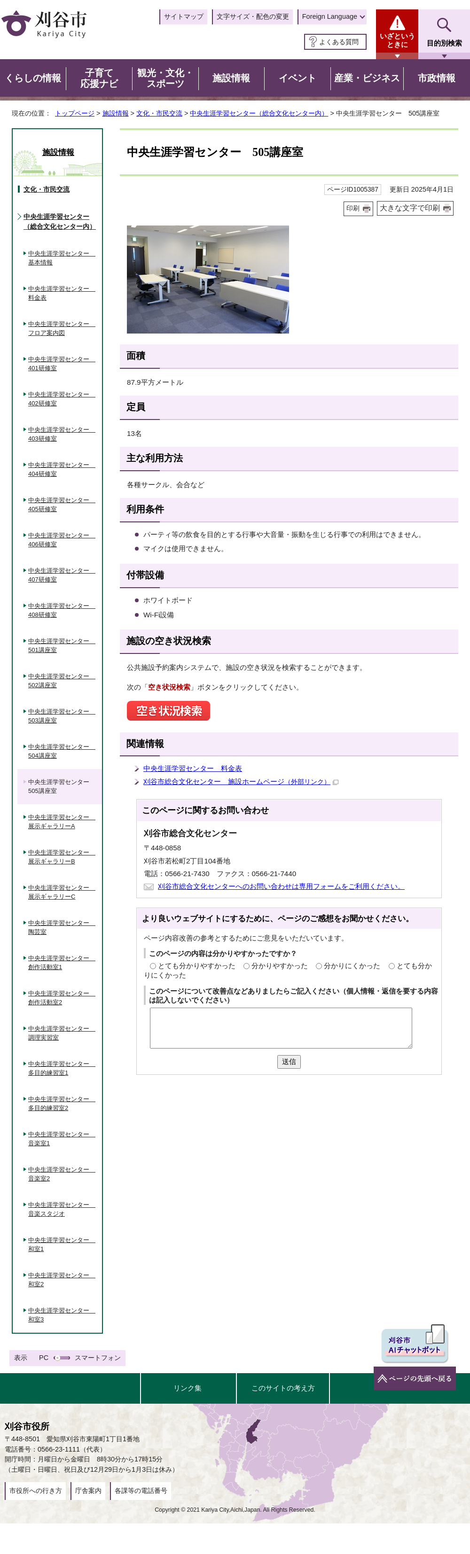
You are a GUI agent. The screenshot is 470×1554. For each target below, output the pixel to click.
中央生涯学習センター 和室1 (61, 1244)
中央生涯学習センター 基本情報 (61, 258)
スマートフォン (98, 1357)
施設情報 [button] (231, 78)
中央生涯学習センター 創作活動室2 (61, 998)
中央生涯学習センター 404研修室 (61, 469)
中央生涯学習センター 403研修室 (61, 434)
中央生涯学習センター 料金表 (192, 768)
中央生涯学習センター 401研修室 (61, 364)
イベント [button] (297, 78)
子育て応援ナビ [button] (99, 78)
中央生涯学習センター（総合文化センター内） (259, 113)
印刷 (353, 208)
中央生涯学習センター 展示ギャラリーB (61, 857)
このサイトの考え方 (283, 1388)
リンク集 (187, 1388)
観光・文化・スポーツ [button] (165, 78)
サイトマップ (184, 16)
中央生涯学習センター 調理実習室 (61, 1033)
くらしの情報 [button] (33, 78)
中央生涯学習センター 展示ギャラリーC (61, 892)
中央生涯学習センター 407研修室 (61, 575)
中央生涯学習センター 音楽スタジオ (61, 1209)
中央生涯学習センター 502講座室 (61, 681)
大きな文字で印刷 (410, 208)
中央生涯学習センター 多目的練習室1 (61, 1068)
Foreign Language (329, 16)
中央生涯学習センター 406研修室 (61, 540)
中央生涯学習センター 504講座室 (61, 751)
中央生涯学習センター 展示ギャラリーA (61, 822)
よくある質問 (339, 42)
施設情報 (115, 113)
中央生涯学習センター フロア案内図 (61, 328)
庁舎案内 (88, 1490)
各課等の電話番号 (141, 1490)
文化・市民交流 (159, 113)
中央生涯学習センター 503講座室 (61, 716)
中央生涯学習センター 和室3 (61, 1315)
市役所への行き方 (35, 1490)
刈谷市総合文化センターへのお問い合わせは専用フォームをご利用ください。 (281, 886)
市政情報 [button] (436, 78)
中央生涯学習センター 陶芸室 (61, 927)
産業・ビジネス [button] (367, 78)
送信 (289, 1061)
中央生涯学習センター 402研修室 (61, 399)
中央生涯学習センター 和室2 (61, 1280)
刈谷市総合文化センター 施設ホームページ (240, 781)
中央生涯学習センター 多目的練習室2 (61, 1104)
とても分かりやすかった (196, 966)
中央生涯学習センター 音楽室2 (61, 1174)
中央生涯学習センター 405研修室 (61, 505)
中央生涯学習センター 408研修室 (61, 610)
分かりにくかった (352, 966)
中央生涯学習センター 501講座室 (61, 645)
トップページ (74, 113)
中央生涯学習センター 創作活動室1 (61, 963)
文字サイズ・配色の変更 (253, 16)
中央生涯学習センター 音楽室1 (61, 1139)
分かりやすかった (279, 966)
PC (43, 1357)
